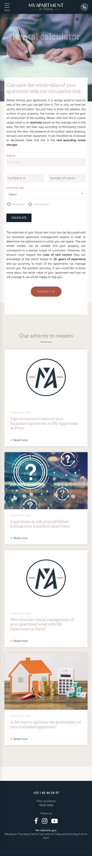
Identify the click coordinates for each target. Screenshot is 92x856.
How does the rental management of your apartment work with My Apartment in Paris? (42, 624)
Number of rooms (62, 178)
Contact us (46, 291)
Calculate (19, 217)
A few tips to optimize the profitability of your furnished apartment (45, 724)
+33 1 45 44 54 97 (46, 793)
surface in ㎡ (17, 178)
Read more (20, 440)
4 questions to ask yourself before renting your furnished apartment (40, 524)
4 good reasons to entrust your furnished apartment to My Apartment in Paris (44, 423)
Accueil (8, 18)
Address (10, 155)
